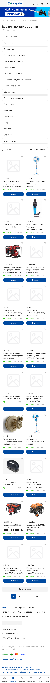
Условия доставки (26, 612)
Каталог (5, 607)
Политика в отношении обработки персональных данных (24, 672)
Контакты (40, 612)
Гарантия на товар (21, 616)
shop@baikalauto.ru (10, 633)
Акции (14, 607)
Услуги (31, 607)
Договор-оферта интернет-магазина (16, 667)
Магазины (6, 616)
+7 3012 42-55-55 (9, 629)
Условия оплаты (9, 612)
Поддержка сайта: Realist (12, 659)
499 (36, 596)
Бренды (22, 607)
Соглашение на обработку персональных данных (21, 669)
